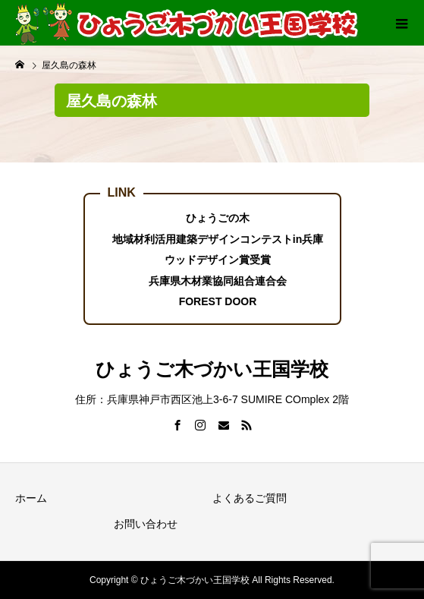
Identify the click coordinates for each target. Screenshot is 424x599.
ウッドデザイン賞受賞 (218, 260)
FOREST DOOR (218, 301)
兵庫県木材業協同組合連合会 (218, 281)
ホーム (31, 498)
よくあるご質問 (249, 498)
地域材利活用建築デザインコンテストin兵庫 (217, 239)
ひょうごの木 (218, 218)
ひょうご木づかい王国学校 (212, 369)
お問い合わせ (145, 524)
